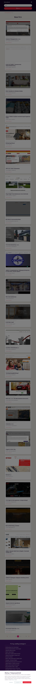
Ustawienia (11, 682)
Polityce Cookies (14, 679)
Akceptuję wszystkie (27, 682)
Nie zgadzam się (18, 682)
